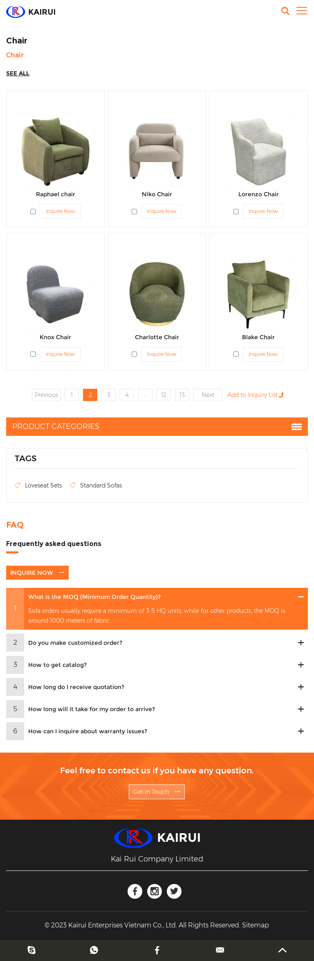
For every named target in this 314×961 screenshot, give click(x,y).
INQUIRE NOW (37, 572)
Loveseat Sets (38, 485)
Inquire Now (60, 211)
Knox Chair (55, 337)
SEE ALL (17, 73)
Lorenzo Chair (258, 194)
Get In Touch (156, 792)
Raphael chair (55, 194)
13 (182, 395)
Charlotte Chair (157, 337)
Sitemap (255, 925)
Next (208, 395)
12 (163, 395)
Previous (46, 395)
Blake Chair (258, 337)
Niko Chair (157, 194)
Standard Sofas (96, 485)
